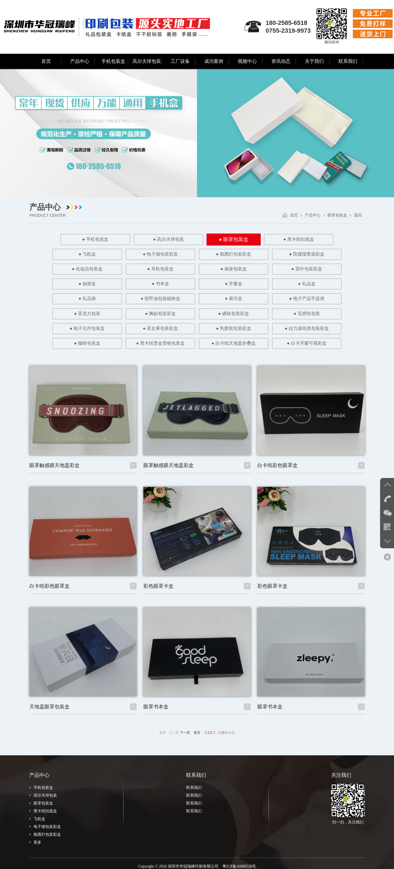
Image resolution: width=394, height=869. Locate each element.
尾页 (197, 726)
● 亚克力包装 (83, 297)
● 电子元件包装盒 (311, 297)
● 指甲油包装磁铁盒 (197, 283)
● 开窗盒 (311, 268)
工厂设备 (180, 61)
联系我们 (347, 61)
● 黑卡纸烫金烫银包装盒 (311, 317)
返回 (358, 215)
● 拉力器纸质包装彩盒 (197, 312)
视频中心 (247, 61)
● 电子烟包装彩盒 (83, 254)
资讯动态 (280, 61)
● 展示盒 (254, 283)
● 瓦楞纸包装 (254, 297)
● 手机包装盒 (83, 239)
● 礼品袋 (139, 283)
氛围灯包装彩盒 (45, 828)
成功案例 (213, 61)
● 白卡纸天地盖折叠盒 (168, 338)
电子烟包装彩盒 (45, 820)
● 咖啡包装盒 (254, 312)
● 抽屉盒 (197, 268)
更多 (35, 836)
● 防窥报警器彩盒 (197, 254)
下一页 (185, 726)
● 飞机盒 (311, 239)
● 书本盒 (254, 268)
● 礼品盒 (82, 283)
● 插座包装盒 (83, 268)
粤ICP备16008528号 (239, 860)
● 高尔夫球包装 (140, 239)
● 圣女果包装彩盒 (83, 312)
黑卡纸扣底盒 (43, 805)
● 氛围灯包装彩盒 (140, 254)
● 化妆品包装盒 (254, 254)
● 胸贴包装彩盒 (140, 297)
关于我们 (314, 61)
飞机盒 (37, 813)
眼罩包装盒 (337, 215)
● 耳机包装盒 (311, 254)
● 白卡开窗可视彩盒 (225, 338)
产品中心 (79, 61)
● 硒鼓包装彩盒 (197, 297)
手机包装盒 (113, 61)
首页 (46, 61)
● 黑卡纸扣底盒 (254, 239)
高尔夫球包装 (146, 61)
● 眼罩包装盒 (197, 239)
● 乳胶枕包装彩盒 (140, 312)
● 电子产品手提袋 (311, 283)
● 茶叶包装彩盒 (140, 268)
